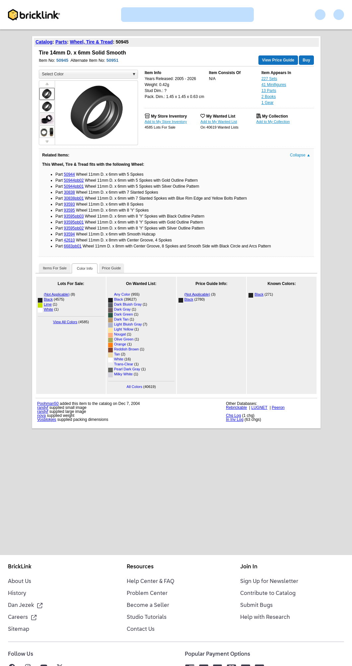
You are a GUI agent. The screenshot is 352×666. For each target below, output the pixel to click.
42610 (69, 240)
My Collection (275, 116)
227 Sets (269, 78)
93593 (69, 204)
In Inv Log (235, 419)
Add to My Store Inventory (166, 122)
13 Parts (268, 90)
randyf (42, 407)
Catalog (43, 42)
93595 (69, 210)
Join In (248, 567)
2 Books (268, 96)
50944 (69, 174)
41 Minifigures (273, 84)
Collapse (300, 155)
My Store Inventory (169, 116)
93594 (69, 234)
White (48, 309)
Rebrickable (236, 407)
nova (41, 415)
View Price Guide (278, 60)
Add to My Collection (273, 122)
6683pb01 (72, 246)
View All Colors (65, 322)
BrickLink (20, 567)
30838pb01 (74, 198)
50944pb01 (74, 186)
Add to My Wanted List (218, 122)
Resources (140, 567)
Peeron (278, 407)
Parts (61, 42)
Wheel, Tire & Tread (91, 42)
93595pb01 (74, 222)
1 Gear (267, 102)
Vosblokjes (46, 419)
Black (48, 299)
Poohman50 (48, 403)
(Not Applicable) (57, 294)
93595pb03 (74, 216)
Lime (48, 304)
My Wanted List (221, 116)
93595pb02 (74, 228)
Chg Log (233, 415)
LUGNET (259, 407)
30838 (69, 192)
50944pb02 (74, 180)
